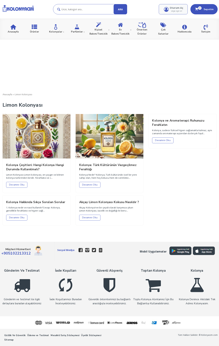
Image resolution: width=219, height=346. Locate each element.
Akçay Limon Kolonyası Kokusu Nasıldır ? (109, 202)
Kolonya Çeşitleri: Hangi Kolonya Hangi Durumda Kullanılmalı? (35, 167)
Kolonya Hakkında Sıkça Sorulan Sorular (35, 202)
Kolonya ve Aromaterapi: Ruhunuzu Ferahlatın (178, 122)
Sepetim (204, 9)
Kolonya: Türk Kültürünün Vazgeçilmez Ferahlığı (108, 167)
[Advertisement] (109, 65)
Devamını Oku (16, 184)
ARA (120, 9)
